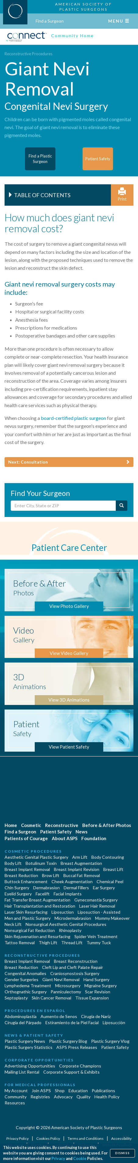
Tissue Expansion (92, 997)
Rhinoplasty (70, 930)
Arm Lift (79, 857)
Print (122, 194)
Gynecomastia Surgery (96, 899)
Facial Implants (68, 893)
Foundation (93, 838)
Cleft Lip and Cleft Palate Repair (72, 967)
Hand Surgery (96, 979)
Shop (60, 1090)
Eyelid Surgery (18, 893)
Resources (15, 1102)
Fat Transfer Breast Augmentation (37, 899)
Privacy (58, 1158)
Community (16, 1096)
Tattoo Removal (20, 942)
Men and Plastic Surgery (28, 918)
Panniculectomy (66, 991)
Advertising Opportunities (30, 1065)
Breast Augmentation (81, 863)
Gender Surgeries (21, 979)
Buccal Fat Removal (81, 875)
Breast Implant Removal (27, 869)
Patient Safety (56, 831)
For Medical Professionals (40, 1084)
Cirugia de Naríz (96, 1016)
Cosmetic (31, 825)
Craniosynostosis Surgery (74, 973)
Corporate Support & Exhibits (71, 1072)
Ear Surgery (104, 887)
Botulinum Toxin (41, 863)
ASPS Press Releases (76, 1047)
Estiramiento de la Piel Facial (72, 1022)
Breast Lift (113, 869)
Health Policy (106, 1096)
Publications (103, 1090)
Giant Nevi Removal (61, 979)
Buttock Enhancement (26, 881)
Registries (40, 1096)
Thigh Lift (48, 942)
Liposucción (114, 1022)
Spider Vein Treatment (96, 936)
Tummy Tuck (99, 942)
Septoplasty (16, 997)
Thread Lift (72, 942)
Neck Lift (13, 924)
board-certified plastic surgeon (73, 418)
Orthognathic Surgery (26, 991)
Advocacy (63, 1096)
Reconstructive (61, 825)
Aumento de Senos (59, 1016)
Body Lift (13, 863)
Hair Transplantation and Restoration (40, 905)
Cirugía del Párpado (23, 1022)
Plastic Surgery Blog (68, 1041)
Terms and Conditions (86, 1138)
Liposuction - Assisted (99, 912)
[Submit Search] (121, 505)
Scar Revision (97, 991)
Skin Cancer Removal (51, 997)
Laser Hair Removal (97, 905)
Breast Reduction (21, 875)
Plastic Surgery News (25, 1041)
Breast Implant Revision (76, 869)
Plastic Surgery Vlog (110, 1041)
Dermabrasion (46, 887)
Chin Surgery (17, 887)
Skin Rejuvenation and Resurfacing (37, 936)
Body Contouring (107, 857)
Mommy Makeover (112, 918)
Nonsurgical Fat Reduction (30, 930)
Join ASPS (41, 1090)
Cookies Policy (48, 1138)
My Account (16, 1090)
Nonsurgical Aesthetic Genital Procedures (66, 924)
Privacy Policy (17, 1138)
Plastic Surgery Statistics (28, 1047)
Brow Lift (50, 875)
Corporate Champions (80, 1065)
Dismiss (122, 1153)
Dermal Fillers (76, 887)
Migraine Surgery (100, 985)
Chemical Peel (110, 881)
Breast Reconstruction (75, 961)
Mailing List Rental (22, 1072)
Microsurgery (67, 985)
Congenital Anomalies (25, 973)
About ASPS (64, 838)
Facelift (43, 893)
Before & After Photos (106, 825)
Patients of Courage (26, 838)
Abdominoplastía (21, 1016)
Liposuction (62, 912)
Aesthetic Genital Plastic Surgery (36, 857)
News (81, 831)
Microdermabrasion (73, 918)
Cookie (80, 1158)
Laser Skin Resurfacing (26, 912)
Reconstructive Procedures (28, 53)
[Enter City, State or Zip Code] (63, 505)
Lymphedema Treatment (28, 985)
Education (78, 1090)
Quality (83, 1096)
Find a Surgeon (50, 20)
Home (11, 825)
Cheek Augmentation (72, 881)
